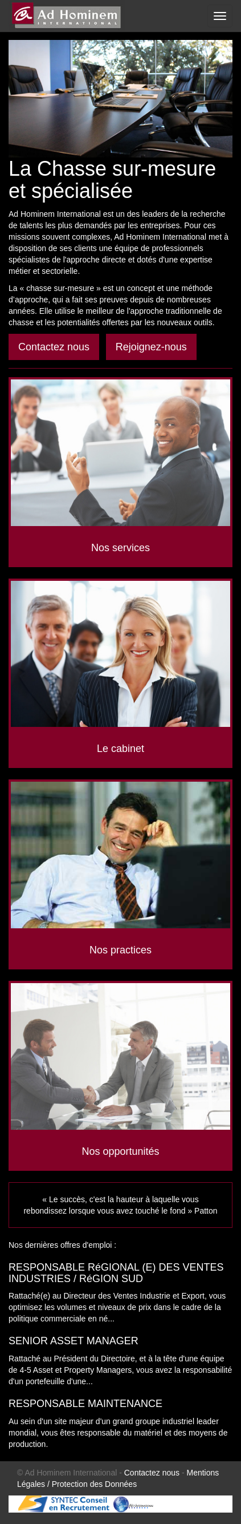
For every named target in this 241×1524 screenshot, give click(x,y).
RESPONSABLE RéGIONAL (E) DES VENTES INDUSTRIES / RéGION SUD (116, 1273)
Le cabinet (120, 748)
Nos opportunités (120, 1151)
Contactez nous (53, 347)
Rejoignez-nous (151, 347)
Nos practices (120, 950)
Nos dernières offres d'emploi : (62, 1245)
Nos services (120, 547)
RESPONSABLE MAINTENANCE (85, 1403)
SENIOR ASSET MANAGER (73, 1341)
